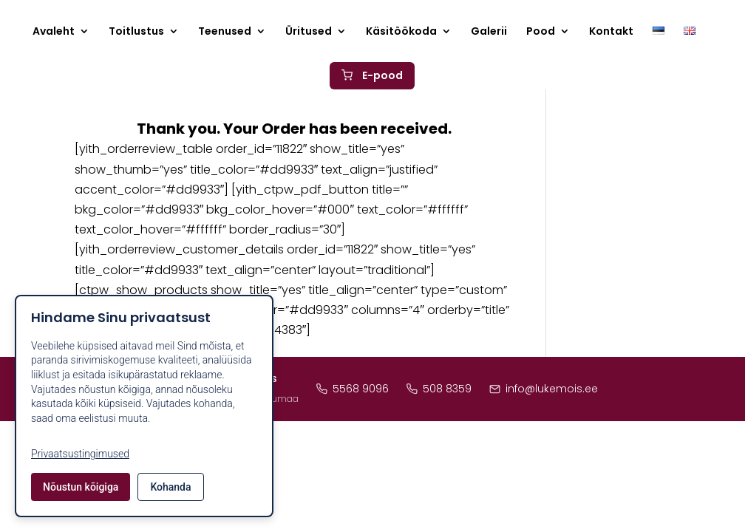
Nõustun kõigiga (80, 487)
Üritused (308, 32)
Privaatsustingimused (80, 454)
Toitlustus (136, 32)
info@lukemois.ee (543, 388)
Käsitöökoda (401, 32)
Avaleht (54, 32)
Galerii (489, 32)
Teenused (224, 32)
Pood (540, 32)
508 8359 (439, 388)
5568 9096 (352, 388)
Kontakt (611, 32)
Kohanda (170, 487)
